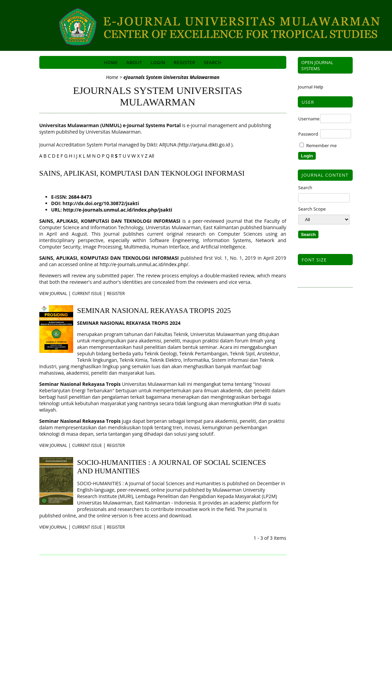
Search (212, 62)
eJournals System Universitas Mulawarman (171, 77)
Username (308, 119)
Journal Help (310, 87)
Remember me (321, 145)
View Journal (53, 293)
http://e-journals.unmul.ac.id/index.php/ (144, 264)
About (134, 62)
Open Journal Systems (317, 65)
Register (184, 62)
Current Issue (87, 293)
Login (158, 62)
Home (111, 62)
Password (308, 134)
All (151, 156)
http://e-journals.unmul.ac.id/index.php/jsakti (117, 209)
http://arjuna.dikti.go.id (205, 144)
